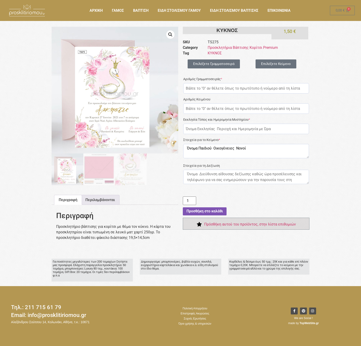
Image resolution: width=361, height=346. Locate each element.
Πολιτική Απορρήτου (195, 308)
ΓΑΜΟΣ (118, 10)
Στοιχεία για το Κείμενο (201, 140)
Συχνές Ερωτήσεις (195, 318)
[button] (170, 34)
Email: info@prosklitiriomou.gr (48, 315)
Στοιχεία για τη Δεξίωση (201, 165)
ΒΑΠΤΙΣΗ (140, 10)
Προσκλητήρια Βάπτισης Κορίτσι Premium (243, 47)
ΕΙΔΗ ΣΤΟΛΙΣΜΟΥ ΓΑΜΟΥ (179, 10)
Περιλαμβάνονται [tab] (100, 200)
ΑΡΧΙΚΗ (96, 10)
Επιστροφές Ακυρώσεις (195, 313)
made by (303, 323)
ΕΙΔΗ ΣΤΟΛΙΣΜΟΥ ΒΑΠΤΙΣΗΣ (234, 10)
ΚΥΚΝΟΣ (215, 53)
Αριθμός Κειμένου (196, 99)
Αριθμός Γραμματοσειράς (202, 79)
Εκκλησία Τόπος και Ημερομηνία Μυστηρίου (216, 119)
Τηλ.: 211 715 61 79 (36, 307)
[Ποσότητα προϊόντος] (189, 200)
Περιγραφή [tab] (68, 200)
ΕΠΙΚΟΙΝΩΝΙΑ (279, 10)
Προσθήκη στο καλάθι (204, 211)
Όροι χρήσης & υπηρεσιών (195, 323)
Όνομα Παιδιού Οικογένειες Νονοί (246, 151)
